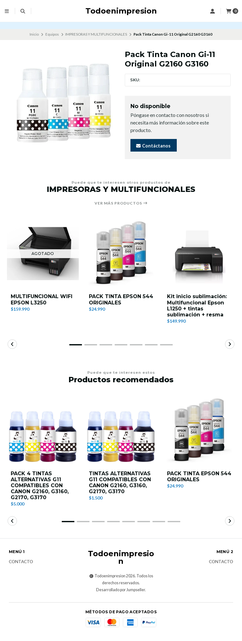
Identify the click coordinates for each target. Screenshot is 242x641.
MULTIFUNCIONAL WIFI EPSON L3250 (41, 299)
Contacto (21, 562)
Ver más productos (121, 203)
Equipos (52, 34)
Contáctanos (152, 145)
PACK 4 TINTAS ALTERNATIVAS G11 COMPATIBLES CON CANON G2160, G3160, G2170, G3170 (40, 486)
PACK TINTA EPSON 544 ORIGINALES (121, 299)
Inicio (34, 34)
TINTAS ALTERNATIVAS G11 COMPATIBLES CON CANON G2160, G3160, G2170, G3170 (120, 483)
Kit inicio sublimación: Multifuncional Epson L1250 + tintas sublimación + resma (197, 305)
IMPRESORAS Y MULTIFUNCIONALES (96, 34)
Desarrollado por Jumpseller (120, 589)
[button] (75, 344)
